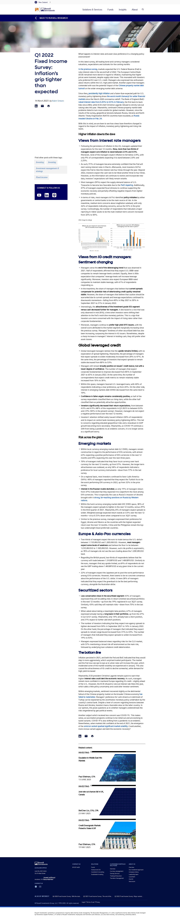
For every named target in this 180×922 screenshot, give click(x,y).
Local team (132, 877)
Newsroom (132, 881)
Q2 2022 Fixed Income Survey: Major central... (129, 896)
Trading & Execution (116, 876)
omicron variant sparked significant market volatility (106, 726)
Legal (83, 902)
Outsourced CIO (96, 870)
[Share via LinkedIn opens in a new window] (36, 106)
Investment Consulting (97, 872)
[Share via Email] (42, 106)
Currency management (116, 871)
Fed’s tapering (127, 185)
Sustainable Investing (97, 874)
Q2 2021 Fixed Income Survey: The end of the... (97, 896)
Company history (134, 872)
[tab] (42, 2)
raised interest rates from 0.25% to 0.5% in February (101, 102)
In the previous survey (87, 69)
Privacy (97, 902)
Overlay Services (114, 873)
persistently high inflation (99, 93)
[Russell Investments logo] (45, 9)
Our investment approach (136, 870)
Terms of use (90, 902)
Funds (93, 867)
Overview (112, 869)
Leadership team (133, 874)
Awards (131, 879)
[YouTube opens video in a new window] (39, 195)
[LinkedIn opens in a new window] (47, 195)
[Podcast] (54, 195)
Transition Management (117, 878)
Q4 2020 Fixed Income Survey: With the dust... (67, 896)
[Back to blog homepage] (51, 18)
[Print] (48, 106)
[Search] (142, 9)
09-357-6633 (76, 867)
